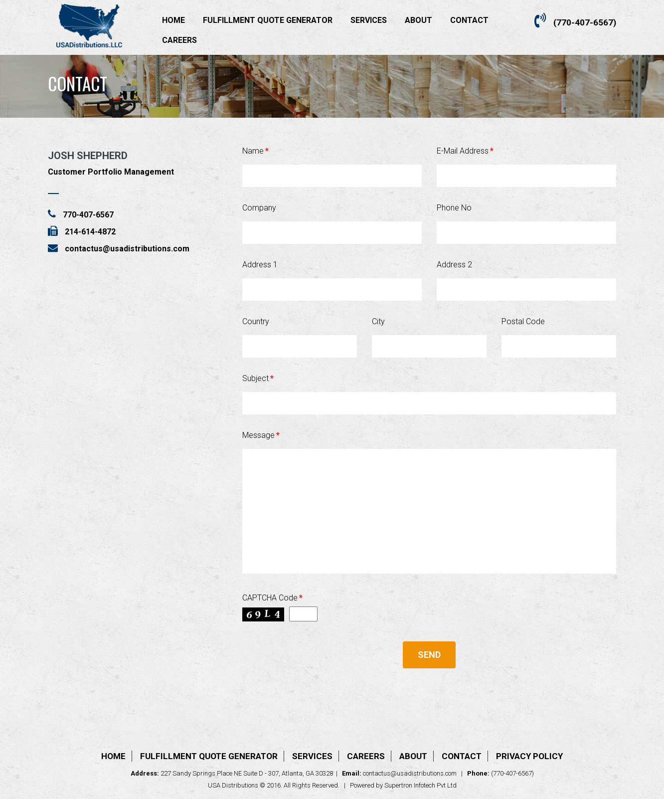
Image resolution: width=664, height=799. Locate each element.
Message (261, 435)
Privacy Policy (529, 756)
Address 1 (260, 264)
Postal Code (523, 321)
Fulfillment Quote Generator (267, 20)
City (378, 321)
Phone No (454, 207)
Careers (179, 40)
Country (255, 321)
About (418, 20)
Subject (258, 378)
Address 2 (454, 264)
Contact (469, 20)
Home (173, 20)
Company (259, 207)
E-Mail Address (465, 151)
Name (255, 151)
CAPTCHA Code (272, 597)
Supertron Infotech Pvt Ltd (420, 785)
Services (368, 20)
